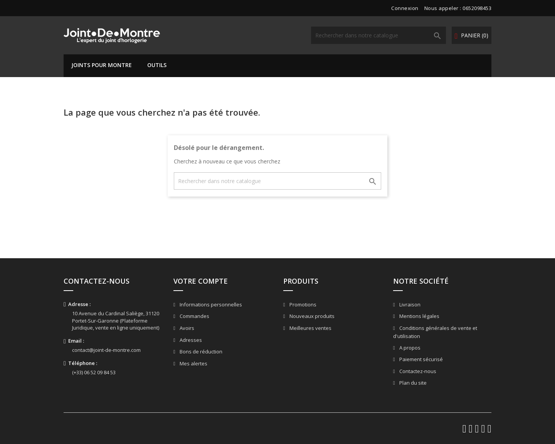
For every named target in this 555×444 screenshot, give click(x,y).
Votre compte (200, 281)
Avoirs (186, 328)
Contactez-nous (417, 371)
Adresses (190, 339)
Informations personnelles (210, 304)
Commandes (193, 316)
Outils (156, 65)
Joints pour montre (101, 65)
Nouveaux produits (311, 316)
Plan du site (412, 382)
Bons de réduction (200, 351)
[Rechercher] (378, 35)
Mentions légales (418, 316)
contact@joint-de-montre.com (106, 349)
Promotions (302, 304)
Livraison (409, 304)
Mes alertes (192, 363)
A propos (409, 347)
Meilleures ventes (309, 328)
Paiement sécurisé (420, 359)
